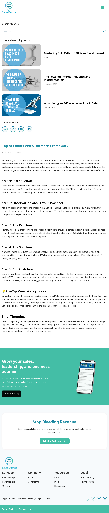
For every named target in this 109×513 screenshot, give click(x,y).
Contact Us (33, 481)
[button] (102, 7)
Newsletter (59, 486)
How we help (8, 477)
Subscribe (10, 395)
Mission (6, 486)
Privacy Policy (87, 477)
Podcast (58, 477)
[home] (49, 7)
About (31, 477)
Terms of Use (87, 481)
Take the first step (52, 441)
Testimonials (8, 481)
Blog (56, 481)
